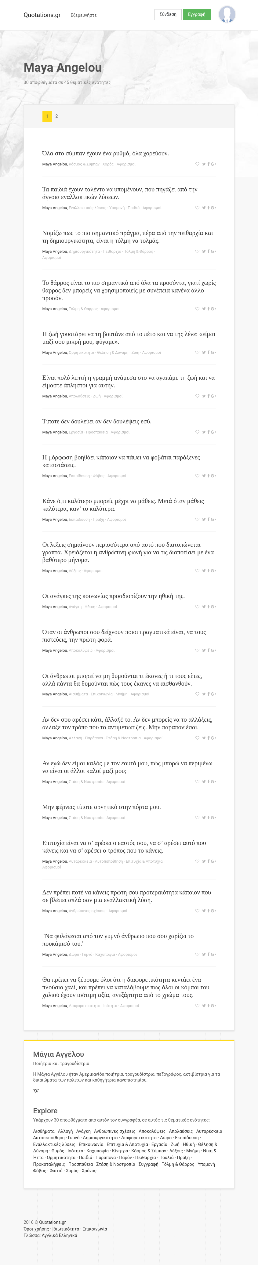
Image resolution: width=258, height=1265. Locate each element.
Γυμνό (87, 954)
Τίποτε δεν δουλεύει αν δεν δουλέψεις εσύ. (97, 421)
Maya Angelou (54, 164)
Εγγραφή (196, 14)
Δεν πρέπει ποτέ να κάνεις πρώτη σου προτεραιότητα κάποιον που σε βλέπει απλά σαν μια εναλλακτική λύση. (126, 896)
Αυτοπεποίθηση (109, 861)
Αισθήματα (78, 694)
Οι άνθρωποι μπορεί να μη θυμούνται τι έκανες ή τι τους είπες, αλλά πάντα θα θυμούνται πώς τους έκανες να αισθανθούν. (122, 679)
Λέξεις (75, 570)
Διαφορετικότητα (84, 1005)
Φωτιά (55, 1170)
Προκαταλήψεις (49, 1164)
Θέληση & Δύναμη (113, 352)
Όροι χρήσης (36, 1229)
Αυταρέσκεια (80, 861)
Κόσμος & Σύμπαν (84, 164)
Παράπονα (94, 738)
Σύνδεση (168, 14)
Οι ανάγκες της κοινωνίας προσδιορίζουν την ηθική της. (113, 595)
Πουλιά (166, 1157)
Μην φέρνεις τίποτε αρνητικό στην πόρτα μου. (101, 806)
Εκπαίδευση (79, 475)
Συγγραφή (148, 1164)
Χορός (108, 164)
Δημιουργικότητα (84, 251)
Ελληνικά (68, 1235)
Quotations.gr (42, 15)
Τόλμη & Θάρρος (138, 251)
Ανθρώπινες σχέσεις (87, 910)
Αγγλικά (50, 1235)
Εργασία (76, 432)
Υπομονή (117, 207)
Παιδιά (134, 207)
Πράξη (98, 519)
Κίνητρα (120, 1151)
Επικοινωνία (102, 694)
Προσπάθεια (97, 432)
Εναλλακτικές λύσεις (87, 207)
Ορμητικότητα (81, 352)
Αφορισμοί (126, 164)
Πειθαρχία (112, 251)
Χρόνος (89, 1170)
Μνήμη (122, 694)
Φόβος (98, 475)
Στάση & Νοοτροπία (123, 738)
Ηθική (90, 606)
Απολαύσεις (79, 396)
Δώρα (74, 954)
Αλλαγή (75, 738)
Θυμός (58, 1151)
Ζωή (135, 352)
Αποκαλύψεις (81, 650)
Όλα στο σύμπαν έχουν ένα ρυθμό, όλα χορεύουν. (105, 153)
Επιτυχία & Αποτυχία (144, 861)
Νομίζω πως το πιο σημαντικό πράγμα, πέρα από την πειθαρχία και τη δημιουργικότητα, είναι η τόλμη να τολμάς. (127, 236)
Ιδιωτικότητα (65, 1229)
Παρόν (125, 1157)
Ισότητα (110, 1005)
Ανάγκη (75, 606)
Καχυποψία (105, 954)
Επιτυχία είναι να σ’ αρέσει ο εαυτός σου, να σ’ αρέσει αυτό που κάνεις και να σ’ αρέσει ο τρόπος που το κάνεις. (124, 846)
